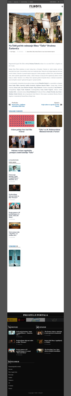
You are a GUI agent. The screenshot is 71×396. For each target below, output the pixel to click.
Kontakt (31, 1)
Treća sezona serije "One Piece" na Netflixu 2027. (14, 233)
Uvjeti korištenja (24, 1)
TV (9, 383)
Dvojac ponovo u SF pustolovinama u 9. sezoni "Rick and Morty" (23, 351)
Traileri (10, 377)
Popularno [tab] (12, 162)
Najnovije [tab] (14, 160)
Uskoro (12, 246)
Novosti (10, 369)
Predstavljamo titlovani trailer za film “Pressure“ (14, 196)
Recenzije (41, 327)
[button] (62, 6)
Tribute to (11, 380)
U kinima (11, 385)
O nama (10, 1)
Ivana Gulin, (44, 51)
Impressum (16, 1)
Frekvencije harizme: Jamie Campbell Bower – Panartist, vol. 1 (24, 333)
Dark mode (53, 1)
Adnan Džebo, (30, 51)
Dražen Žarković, (38, 51)
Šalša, (34, 51)
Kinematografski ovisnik (15, 366)
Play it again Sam (13, 372)
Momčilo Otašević (51, 51)
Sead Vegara (12, 51)
